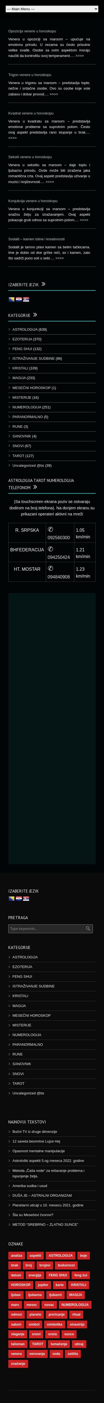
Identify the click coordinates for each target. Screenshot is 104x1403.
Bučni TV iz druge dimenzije (34, 1132)
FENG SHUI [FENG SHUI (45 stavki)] (58, 1275)
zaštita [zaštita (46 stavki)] (73, 1354)
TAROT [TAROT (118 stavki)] (37, 1344)
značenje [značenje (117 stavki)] (18, 1364)
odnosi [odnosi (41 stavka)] (16, 1314)
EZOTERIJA (22, 339)
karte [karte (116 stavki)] (60, 1285)
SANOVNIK (21, 436)
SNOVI (18, 446)
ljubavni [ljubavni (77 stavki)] (55, 1295)
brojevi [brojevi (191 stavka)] (44, 1265)
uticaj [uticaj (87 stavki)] (79, 1344)
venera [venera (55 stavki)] (16, 1354)
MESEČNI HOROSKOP (31, 388)
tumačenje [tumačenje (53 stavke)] (59, 1344)
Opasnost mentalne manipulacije (38, 1151)
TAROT (18, 456)
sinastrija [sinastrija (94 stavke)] (77, 1324)
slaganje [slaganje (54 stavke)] (17, 1334)
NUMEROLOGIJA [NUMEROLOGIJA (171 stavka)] (75, 1305)
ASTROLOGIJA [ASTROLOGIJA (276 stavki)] (61, 1256)
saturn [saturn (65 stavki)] (16, 1324)
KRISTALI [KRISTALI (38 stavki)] (78, 1285)
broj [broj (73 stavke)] (29, 1265)
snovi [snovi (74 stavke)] (36, 1334)
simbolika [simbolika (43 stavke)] (54, 1324)
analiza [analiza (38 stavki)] (16, 1256)
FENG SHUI (22, 349)
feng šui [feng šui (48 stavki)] (80, 1275)
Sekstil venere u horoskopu (30, 157)
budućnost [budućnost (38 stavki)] (66, 1265)
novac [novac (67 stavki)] (49, 1305)
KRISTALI (20, 368)
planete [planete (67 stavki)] (35, 1314)
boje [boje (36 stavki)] (83, 1256)
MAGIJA (19, 378)
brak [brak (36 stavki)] (14, 1265)
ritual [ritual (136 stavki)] (76, 1314)
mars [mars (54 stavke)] (15, 1305)
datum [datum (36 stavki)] (16, 1275)
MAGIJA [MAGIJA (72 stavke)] (75, 1295)
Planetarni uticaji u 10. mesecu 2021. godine (47, 1205)
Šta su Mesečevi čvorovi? (32, 1215)
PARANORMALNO (27, 417)
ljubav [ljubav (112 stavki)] (16, 1295)
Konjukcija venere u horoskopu (33, 201)
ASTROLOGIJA (24, 329)
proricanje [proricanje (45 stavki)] (57, 1314)
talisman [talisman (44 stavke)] (18, 1344)
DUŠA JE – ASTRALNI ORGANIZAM (42, 1195)
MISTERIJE (21, 397)
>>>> (79, 56)
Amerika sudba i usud (29, 1186)
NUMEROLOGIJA (26, 407)
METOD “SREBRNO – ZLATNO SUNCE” (45, 1224)
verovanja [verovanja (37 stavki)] (37, 1354)
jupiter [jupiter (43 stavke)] (43, 1285)
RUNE (17, 426)
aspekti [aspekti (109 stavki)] (35, 1256)
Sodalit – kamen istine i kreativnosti (36, 239)
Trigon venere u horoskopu (29, 75)
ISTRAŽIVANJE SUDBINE (33, 358)
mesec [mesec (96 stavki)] (32, 1305)
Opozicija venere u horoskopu (32, 31)
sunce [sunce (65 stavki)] (69, 1334)
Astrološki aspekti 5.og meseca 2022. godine (48, 1161)
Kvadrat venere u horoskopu (31, 113)
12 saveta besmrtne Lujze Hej (36, 1141)
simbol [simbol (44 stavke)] (34, 1324)
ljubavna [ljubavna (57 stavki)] (35, 1295)
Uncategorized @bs (28, 465)
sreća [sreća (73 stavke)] (52, 1334)
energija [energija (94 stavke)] (35, 1275)
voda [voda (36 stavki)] (56, 1354)
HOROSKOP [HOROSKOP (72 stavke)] (21, 1285)
